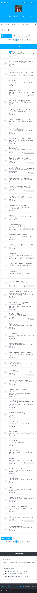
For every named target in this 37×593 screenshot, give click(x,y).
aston (18, 325)
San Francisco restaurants (18, 380)
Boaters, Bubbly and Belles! (19, 178)
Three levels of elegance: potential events (18, 303)
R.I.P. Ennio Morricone (16, 196)
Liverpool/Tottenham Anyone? (20, 264)
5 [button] (24, 39)
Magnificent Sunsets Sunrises (19, 100)
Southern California (16, 412)
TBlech (19, 372)
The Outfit (12, 81)
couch (18, 82)
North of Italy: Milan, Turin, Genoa (21, 61)
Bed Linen (12, 370)
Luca (18, 63)
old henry (19, 273)
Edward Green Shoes (16, 281)
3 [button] (20, 39)
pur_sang (19, 283)
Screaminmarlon (21, 207)
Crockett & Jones (15, 441)
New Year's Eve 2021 (16, 129)
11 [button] (27, 39)
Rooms (11, 458)
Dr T (18, 72)
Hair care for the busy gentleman (21, 244)
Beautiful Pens (14, 148)
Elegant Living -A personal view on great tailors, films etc (20, 292)
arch (18, 508)
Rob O (18, 460)
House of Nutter (15, 362)
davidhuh (19, 344)
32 (27, 229)
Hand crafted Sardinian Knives (20, 186)
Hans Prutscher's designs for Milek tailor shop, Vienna (21, 402)
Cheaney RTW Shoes (16, 333)
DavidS (18, 255)
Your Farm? (13, 215)
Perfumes (12, 71)
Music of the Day (15, 225)
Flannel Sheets (14, 450)
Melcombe (20, 335)
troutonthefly (20, 470)
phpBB (11, 591)
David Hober (20, 217)
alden (18, 102)
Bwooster (19, 92)
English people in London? (18, 158)
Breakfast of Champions (18, 507)
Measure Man (20, 363)
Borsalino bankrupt (16, 343)
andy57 (19, 111)
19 (24, 75)
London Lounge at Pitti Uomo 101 (21, 119)
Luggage (12, 516)
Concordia (20, 169)
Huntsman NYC (14, 497)
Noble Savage (21, 140)
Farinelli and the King (16, 422)
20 (27, 75)
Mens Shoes (13, 478)
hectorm (19, 518)
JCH (18, 382)
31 (24, 229)
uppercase (20, 393)
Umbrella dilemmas (16, 526)
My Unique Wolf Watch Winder (20, 110)
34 (32, 229)
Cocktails (12, 254)
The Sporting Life (15, 468)
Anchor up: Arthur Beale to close (20, 138)
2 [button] (18, 39)
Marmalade (13, 431)
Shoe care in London (16, 90)
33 (30, 229)
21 (30, 75)
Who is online (7, 559)
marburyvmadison (22, 53)
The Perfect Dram (15, 314)
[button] (14, 40)
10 (32, 258)
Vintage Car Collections (17, 206)
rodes (18, 452)
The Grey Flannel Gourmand (19, 235)
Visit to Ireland (14, 272)
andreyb (19, 404)
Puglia (11, 487)
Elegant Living (8, 30)
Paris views (13, 324)
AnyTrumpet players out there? (20, 353)
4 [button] (22, 39)
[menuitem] (6, 3)
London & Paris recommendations (21, 168)
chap (18, 149)
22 (32, 75)
